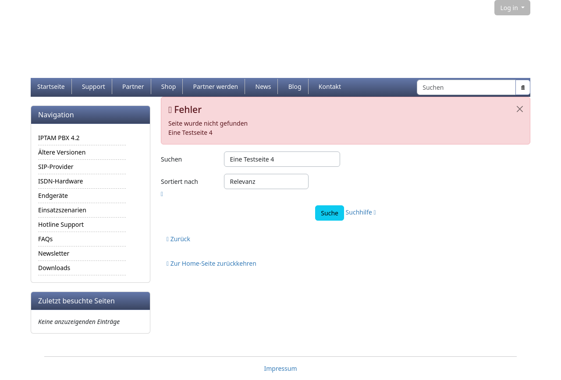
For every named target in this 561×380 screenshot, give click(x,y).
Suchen (171, 159)
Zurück (178, 239)
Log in (509, 8)
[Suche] (522, 87)
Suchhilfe (361, 212)
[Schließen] (520, 109)
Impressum (280, 368)
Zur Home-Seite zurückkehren (211, 263)
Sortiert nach (179, 181)
